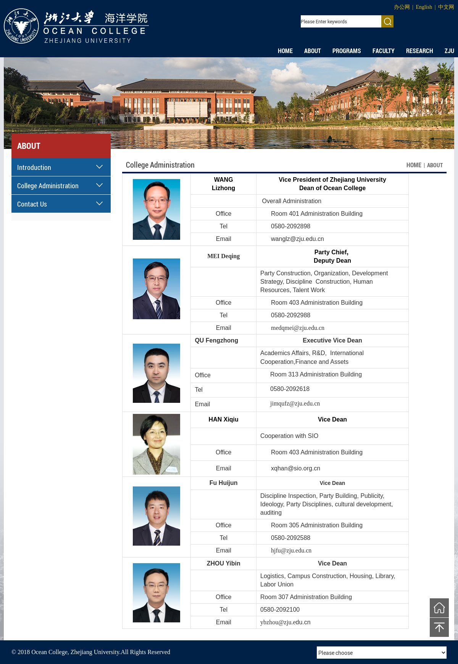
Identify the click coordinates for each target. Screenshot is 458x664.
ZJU (449, 51)
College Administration (48, 185)
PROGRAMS (346, 51)
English (424, 7)
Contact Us (32, 203)
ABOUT (312, 51)
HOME (285, 51)
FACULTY (384, 51)
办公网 (402, 7)
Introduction (34, 167)
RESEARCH (419, 51)
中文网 (446, 7)
